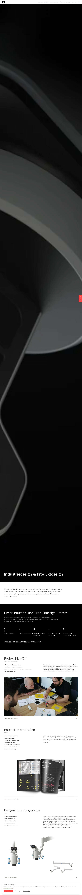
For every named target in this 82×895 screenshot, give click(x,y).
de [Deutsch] (79, 1)
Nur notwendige (26, 891)
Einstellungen (18, 891)
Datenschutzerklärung (8, 888)
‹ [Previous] (76, 718)
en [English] (76, 1)
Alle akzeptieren (8, 891)
